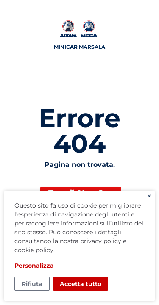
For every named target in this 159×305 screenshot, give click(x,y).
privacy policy (100, 241)
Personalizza (34, 265)
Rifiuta (32, 284)
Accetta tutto (80, 284)
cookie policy (33, 250)
